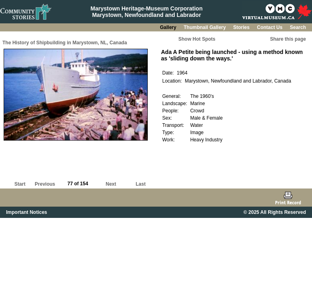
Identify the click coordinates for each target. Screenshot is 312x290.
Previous (45, 184)
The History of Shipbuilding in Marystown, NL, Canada (64, 43)
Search (298, 27)
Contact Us (270, 27)
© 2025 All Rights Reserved (275, 212)
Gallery (169, 27)
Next (111, 184)
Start (19, 184)
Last (141, 184)
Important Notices (26, 212)
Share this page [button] (288, 39)
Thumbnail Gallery (205, 27)
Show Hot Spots (196, 39)
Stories (242, 27)
